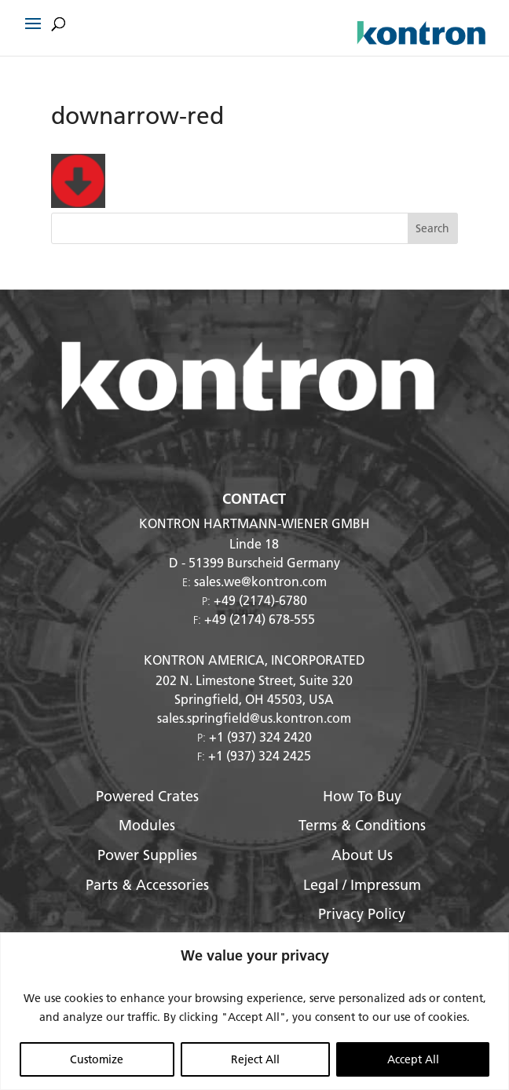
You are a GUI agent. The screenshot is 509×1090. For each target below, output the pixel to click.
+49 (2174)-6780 (260, 600)
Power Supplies (147, 855)
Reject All (255, 1059)
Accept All (413, 1059)
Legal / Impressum (362, 885)
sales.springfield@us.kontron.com (254, 717)
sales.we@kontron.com (260, 581)
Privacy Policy (361, 914)
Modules (147, 825)
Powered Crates (147, 796)
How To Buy (362, 796)
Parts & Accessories (147, 885)
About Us (362, 855)
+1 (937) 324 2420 (260, 736)
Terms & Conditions (362, 825)
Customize (96, 1059)
